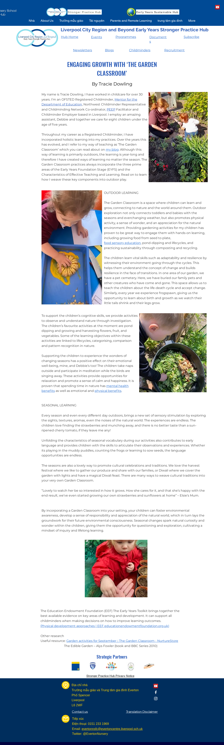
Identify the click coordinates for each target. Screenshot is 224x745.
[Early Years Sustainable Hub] (157, 12)
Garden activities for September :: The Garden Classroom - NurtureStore (122, 641)
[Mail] (66, 719)
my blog (112, 149)
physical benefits (108, 391)
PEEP (111, 109)
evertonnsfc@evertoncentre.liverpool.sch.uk (112, 729)
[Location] (66, 685)
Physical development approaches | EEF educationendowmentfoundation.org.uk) (105, 626)
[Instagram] (156, 698)
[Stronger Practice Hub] (84, 12)
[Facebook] (156, 692)
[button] (47, 20)
